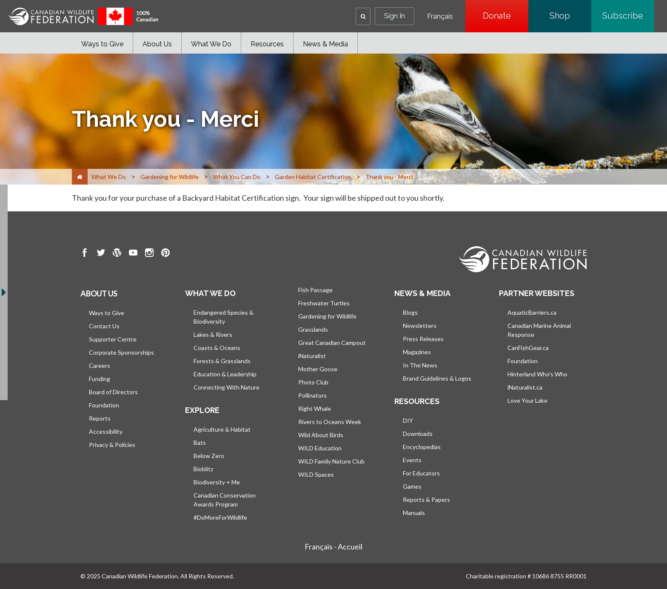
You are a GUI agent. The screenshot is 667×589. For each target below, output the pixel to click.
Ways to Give (102, 44)
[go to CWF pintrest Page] (165, 254)
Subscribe (628, 16)
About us (98, 293)
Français (440, 16)
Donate (505, 16)
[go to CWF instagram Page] (149, 254)
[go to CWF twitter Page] (101, 254)
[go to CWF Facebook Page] (84, 254)
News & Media (325, 44)
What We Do (211, 44)
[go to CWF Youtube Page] (133, 254)
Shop (570, 16)
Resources (267, 44)
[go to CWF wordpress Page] (117, 254)
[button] (363, 16)
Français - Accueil (333, 546)
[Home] (80, 177)
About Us (157, 44)
